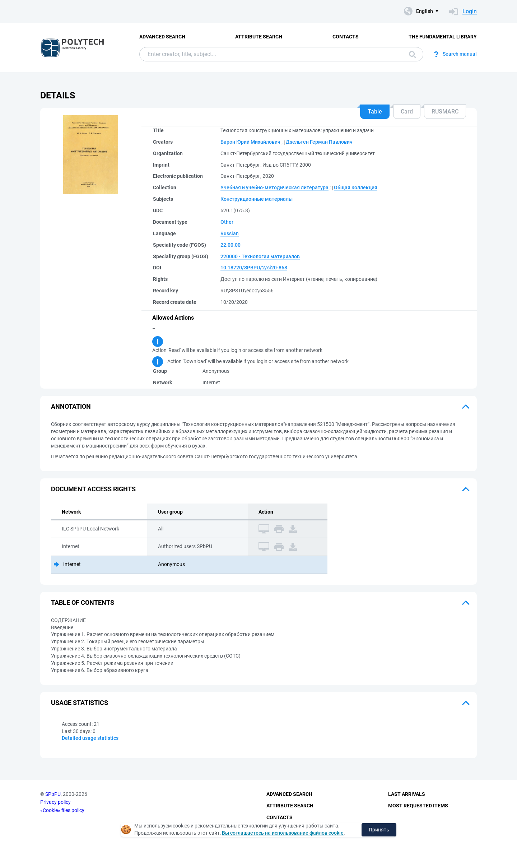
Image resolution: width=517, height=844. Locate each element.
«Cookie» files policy (62, 810)
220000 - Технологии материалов (260, 256)
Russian (229, 233)
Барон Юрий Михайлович (250, 142)
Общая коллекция (355, 187)
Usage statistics (79, 702)
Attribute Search (258, 37)
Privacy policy (55, 802)
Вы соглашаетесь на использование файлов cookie (283, 833)
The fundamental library (443, 37)
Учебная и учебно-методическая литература (274, 187)
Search (412, 54)
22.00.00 (230, 245)
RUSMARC (445, 111)
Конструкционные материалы (256, 199)
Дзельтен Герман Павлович (319, 142)
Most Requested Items (418, 805)
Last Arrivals (406, 794)
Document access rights (93, 489)
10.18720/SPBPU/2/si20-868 (253, 267)
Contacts (345, 37)
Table (375, 111)
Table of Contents (82, 602)
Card (407, 111)
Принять (379, 830)
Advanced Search (162, 37)
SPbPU (53, 794)
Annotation (71, 406)
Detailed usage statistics (90, 738)
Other (226, 222)
